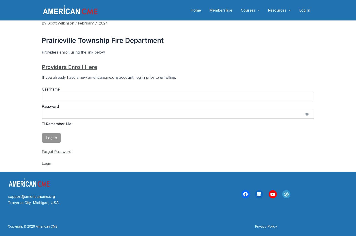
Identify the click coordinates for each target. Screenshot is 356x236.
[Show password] (306, 114)
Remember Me (56, 124)
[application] (260, 10)
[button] (266, 226)
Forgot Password (56, 151)
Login (46, 163)
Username (51, 89)
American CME (123, 10)
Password (50, 106)
